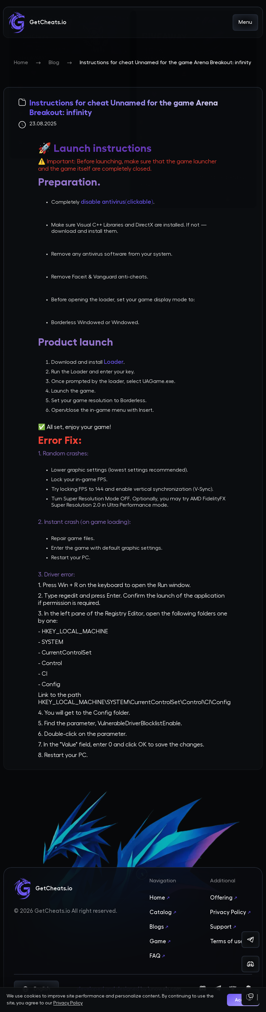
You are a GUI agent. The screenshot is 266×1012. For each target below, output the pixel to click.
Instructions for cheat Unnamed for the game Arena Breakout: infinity (165, 62)
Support (224, 927)
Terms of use (229, 942)
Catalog (164, 912)
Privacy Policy (231, 912)
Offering (224, 898)
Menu (245, 22)
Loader (113, 362)
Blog (54, 62)
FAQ (158, 956)
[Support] (250, 997)
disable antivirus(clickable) (117, 202)
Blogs (160, 927)
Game (161, 942)
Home (21, 62)
